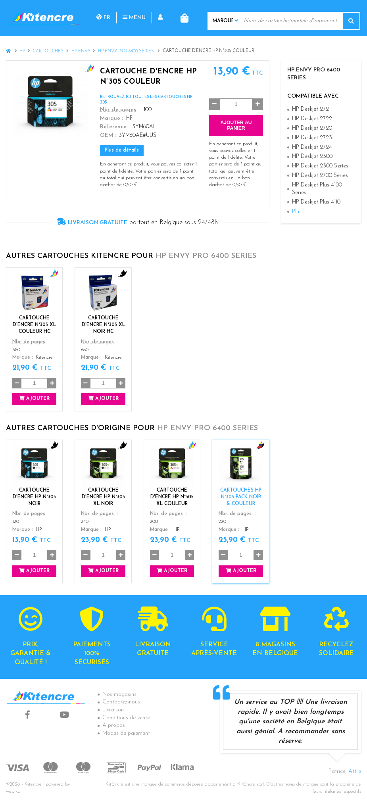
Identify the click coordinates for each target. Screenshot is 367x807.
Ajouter (34, 398)
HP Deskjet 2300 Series (320, 166)
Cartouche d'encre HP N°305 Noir (34, 497)
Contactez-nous (121, 702)
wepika (13, 791)
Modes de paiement (126, 733)
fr (103, 18)
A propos (113, 725)
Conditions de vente (126, 718)
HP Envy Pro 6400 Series (126, 51)
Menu (134, 18)
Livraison (113, 710)
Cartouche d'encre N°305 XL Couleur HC (34, 325)
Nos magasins (119, 694)
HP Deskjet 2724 (312, 147)
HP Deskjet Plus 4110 (316, 202)
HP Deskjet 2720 (312, 128)
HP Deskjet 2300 (312, 156)
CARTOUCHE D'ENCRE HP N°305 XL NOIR (103, 497)
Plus (297, 212)
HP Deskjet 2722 (312, 119)
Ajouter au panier (236, 125)
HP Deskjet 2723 (312, 138)
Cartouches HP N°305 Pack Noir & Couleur (240, 497)
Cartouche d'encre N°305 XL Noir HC (103, 325)
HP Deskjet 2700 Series (320, 176)
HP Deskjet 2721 (311, 109)
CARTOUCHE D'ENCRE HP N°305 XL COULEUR (172, 497)
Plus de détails (122, 150)
